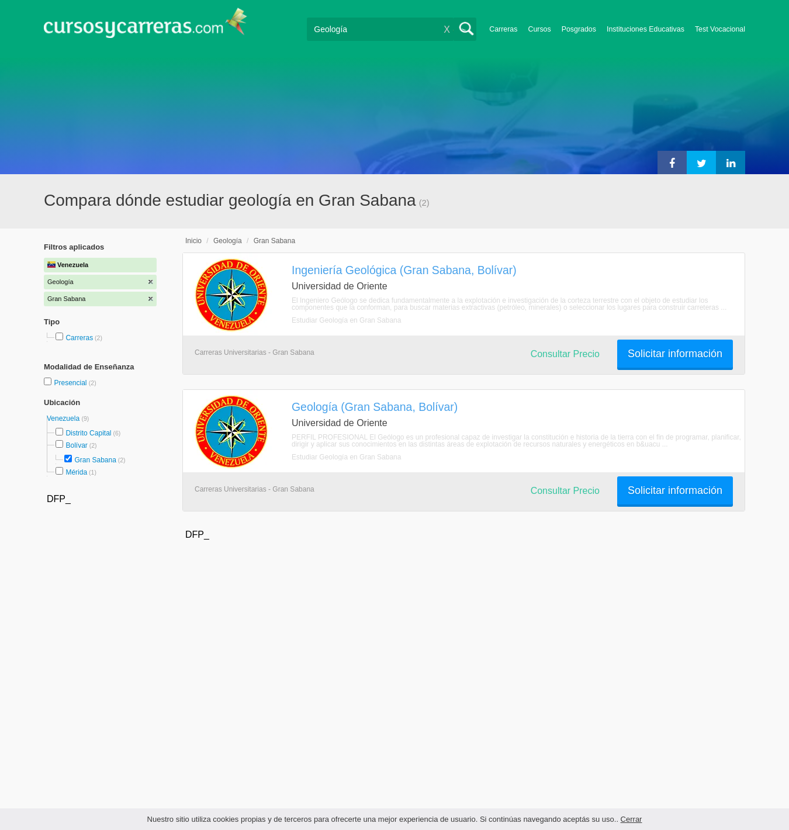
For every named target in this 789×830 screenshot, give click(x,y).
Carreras (503, 29)
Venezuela (64, 418)
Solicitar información (675, 353)
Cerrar (631, 819)
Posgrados (579, 29)
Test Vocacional (720, 29)
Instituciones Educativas (645, 29)
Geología (227, 241)
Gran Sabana (95, 460)
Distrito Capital (88, 433)
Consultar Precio (565, 354)
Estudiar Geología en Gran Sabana (346, 320)
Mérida (76, 472)
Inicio (193, 241)
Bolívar (76, 445)
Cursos (539, 29)
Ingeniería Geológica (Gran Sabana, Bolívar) (404, 270)
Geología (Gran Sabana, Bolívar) (375, 406)
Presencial (71, 383)
